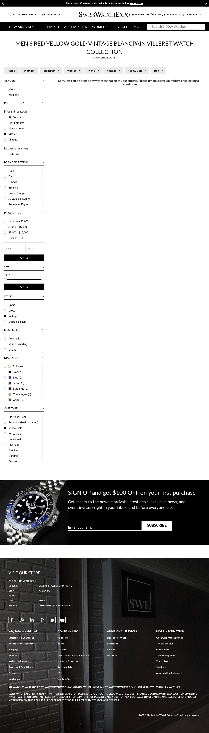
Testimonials (65, 667)
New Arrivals (21, 27)
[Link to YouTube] (62, 620)
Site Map (161, 667)
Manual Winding (17, 344)
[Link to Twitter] (52, 620)
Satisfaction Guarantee (21, 637)
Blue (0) (15, 377)
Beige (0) (16, 366)
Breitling (13, 187)
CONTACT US (192, 14)
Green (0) (16, 399)
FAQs (61, 673)
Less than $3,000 (18, 221)
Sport (11, 305)
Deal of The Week (116, 637)
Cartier (12, 176)
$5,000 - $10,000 (18, 232)
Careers (62, 649)
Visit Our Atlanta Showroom (73, 655)
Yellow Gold (15, 428)
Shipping (13, 649)
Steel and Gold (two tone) (23, 422)
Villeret (12, 134)
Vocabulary (162, 661)
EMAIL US (174, 14)
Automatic (14, 338)
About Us (63, 637)
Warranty (13, 655)
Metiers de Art (16, 128)
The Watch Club (165, 643)
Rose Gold (14, 439)
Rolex (11, 171)
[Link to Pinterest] (42, 620)
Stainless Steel (17, 417)
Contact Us (64, 678)
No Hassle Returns (18, 661)
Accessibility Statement (169, 673)
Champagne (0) (19, 394)
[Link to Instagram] (22, 620)
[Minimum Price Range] (13, 248)
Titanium (13, 450)
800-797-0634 (63, 605)
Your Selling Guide (166, 655)
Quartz (12, 349)
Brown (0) (16, 383)
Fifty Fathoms (16, 123)
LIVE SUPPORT (52, 14)
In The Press (162, 649)
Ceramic (13, 455)
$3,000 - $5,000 (17, 227)
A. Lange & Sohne (19, 198)
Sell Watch (49, 27)
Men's (11, 89)
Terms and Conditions (20, 667)
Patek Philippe (16, 193)
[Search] (176, 27)
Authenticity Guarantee (21, 643)
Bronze (12, 461)
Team (61, 643)
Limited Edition (17, 321)
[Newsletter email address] (120, 528)
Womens (100, 27)
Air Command (16, 117)
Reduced (121, 27)
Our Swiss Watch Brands (169, 637)
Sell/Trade (112, 643)
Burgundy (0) (18, 388)
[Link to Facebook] (11, 620)
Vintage (12, 139)
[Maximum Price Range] (34, 248)
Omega (12, 182)
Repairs (111, 649)
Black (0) (15, 372)
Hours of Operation (68, 661)
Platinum (13, 444)
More (138, 27)
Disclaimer (14, 678)
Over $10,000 (16, 238)
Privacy (12, 673)
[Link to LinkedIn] (32, 620)
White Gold (14, 433)
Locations (112, 655)
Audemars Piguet (18, 204)
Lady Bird (14, 154)
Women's (13, 94)
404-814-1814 (28, 14)
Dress (11, 310)
